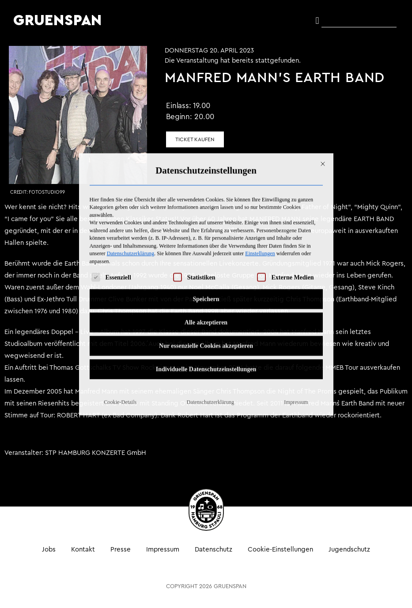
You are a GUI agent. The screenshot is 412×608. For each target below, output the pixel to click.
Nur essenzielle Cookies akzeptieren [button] (206, 269)
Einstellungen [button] (260, 177)
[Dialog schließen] (323, 87)
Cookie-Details (120, 326)
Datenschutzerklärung (130, 177)
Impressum (296, 326)
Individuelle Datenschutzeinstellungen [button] (206, 292)
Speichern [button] (206, 222)
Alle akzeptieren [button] (206, 246)
